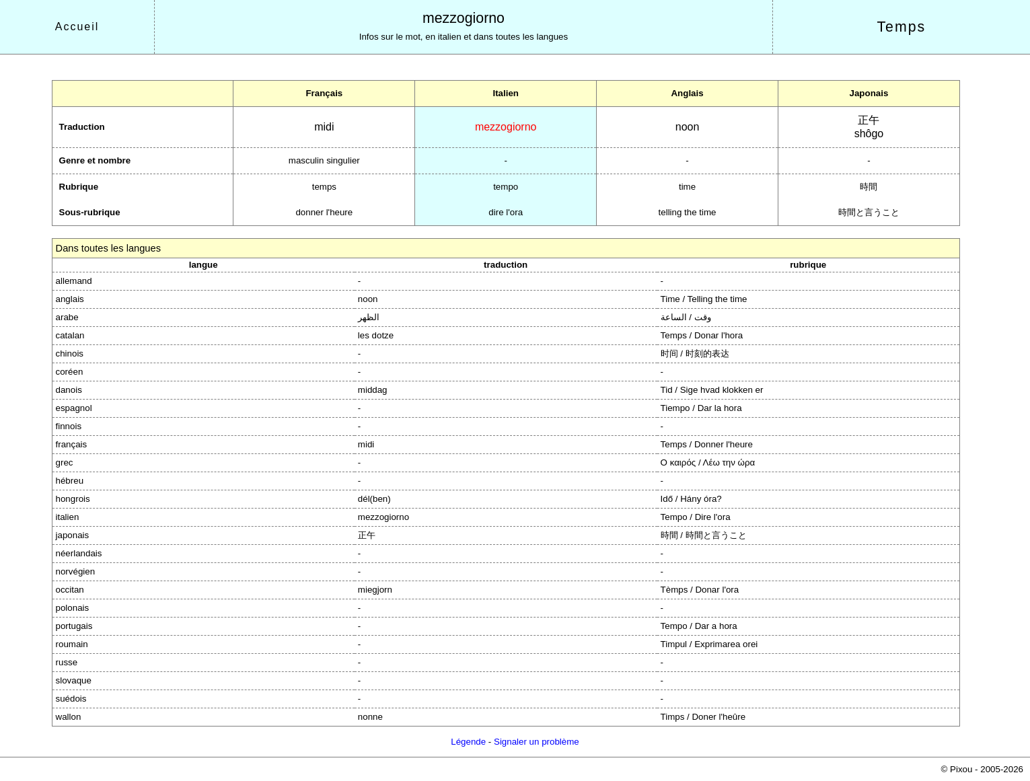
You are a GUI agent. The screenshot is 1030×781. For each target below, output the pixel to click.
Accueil (77, 26)
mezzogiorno (463, 18)
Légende (468, 742)
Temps (901, 27)
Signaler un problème (536, 742)
